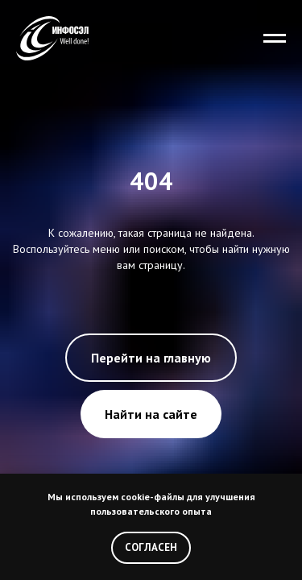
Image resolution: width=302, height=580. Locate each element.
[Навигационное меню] (274, 39)
